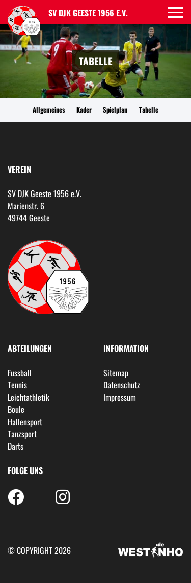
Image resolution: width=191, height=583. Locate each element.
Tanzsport (22, 434)
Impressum (119, 397)
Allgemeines (49, 110)
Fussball (20, 373)
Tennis (17, 385)
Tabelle (148, 110)
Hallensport (25, 421)
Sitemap (115, 373)
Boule (16, 409)
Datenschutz (121, 385)
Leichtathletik (28, 397)
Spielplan (115, 110)
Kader (84, 110)
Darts (15, 446)
